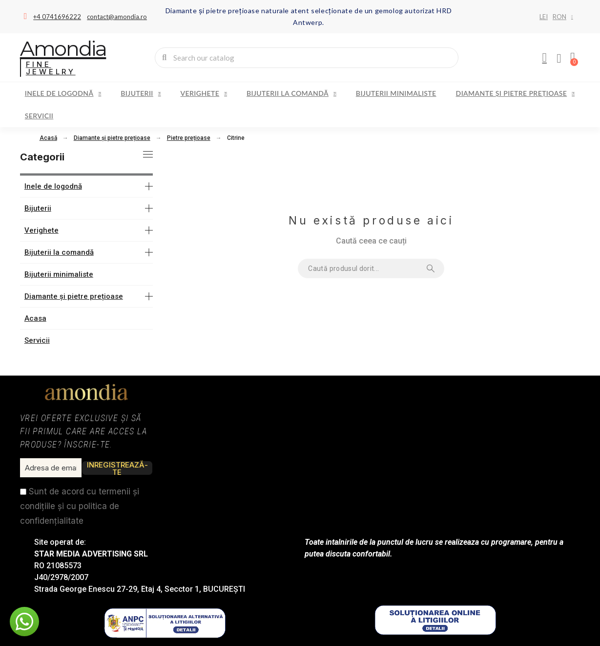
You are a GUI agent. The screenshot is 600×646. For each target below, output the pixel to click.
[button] (24, 621)
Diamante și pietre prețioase (515, 93)
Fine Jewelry (51, 68)
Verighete (204, 93)
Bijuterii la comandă (291, 93)
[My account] (544, 57)
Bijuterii (141, 93)
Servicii (39, 115)
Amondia (63, 48)
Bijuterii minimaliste (396, 93)
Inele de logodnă (63, 93)
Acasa (35, 318)
